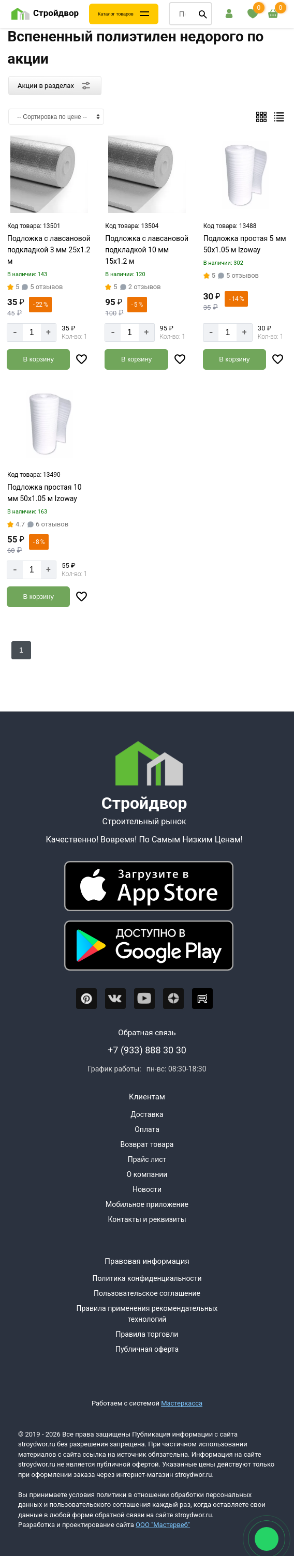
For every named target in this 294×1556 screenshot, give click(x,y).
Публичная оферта (147, 1349)
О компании (147, 1174)
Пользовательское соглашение (147, 1293)
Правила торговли (147, 1334)
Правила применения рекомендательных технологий (146, 1313)
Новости (147, 1189)
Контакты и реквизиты (147, 1219)
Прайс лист (147, 1159)
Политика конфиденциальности (146, 1278)
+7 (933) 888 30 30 (147, 1050)
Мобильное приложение (147, 1204)
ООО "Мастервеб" (163, 1525)
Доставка (146, 1114)
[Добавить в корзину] (38, 359)
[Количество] (32, 332)
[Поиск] (203, 14)
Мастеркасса (181, 1403)
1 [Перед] (21, 650)
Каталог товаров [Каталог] (116, 14)
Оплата (147, 1129)
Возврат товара (147, 1144)
